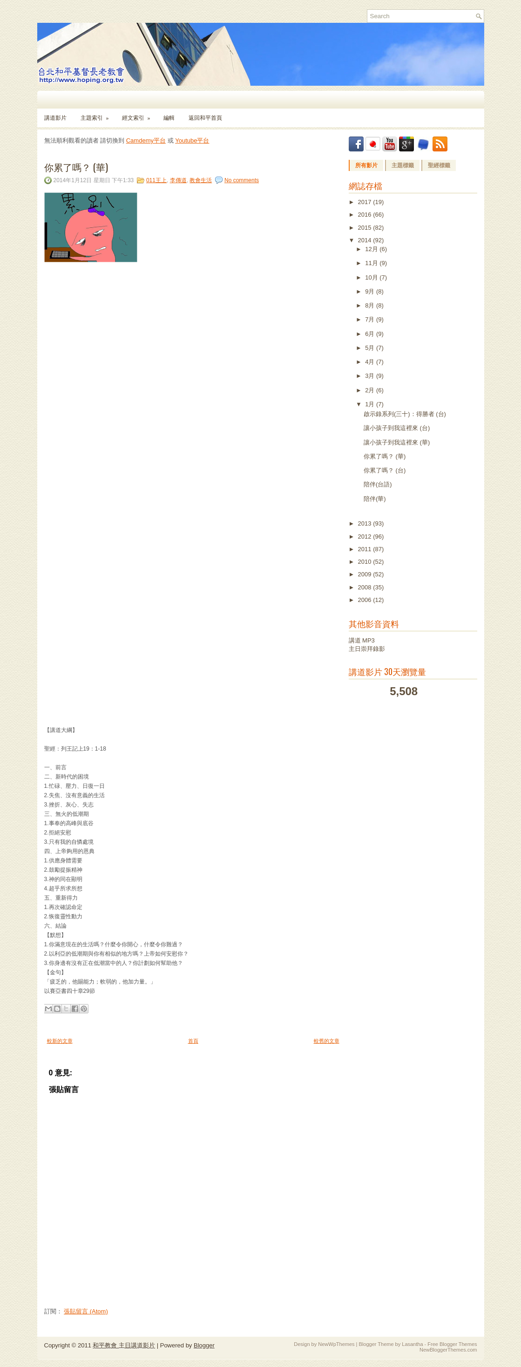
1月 (370, 404)
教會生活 (200, 180)
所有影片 (366, 165)
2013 (365, 523)
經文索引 (139, 115)
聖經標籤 (439, 165)
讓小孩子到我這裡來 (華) (397, 442)
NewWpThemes (336, 1344)
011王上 (156, 180)
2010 (365, 561)
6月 (370, 333)
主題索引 (98, 115)
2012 (365, 536)
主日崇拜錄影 (367, 648)
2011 (365, 549)
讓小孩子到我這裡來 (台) (397, 427)
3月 (370, 375)
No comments (241, 180)
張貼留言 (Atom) (86, 1311)
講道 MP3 (362, 640)
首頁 (193, 1041)
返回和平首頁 (205, 118)
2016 (365, 214)
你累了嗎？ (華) (76, 166)
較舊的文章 (326, 1041)
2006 (365, 599)
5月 (370, 347)
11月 (372, 263)
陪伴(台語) (378, 484)
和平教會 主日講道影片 (124, 1345)
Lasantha (412, 1344)
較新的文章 (60, 1041)
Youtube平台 (192, 140)
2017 (365, 201)
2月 (370, 390)
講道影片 (55, 118)
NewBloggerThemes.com (448, 1350)
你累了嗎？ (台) (385, 470)
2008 (365, 587)
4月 (370, 361)
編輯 (169, 118)
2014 (365, 240)
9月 (370, 291)
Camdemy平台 (146, 140)
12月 (372, 249)
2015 (365, 227)
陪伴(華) (375, 498)
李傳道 (178, 180)
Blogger (204, 1345)
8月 (370, 305)
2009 (365, 574)
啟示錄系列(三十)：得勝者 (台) (405, 413)
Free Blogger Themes (452, 1344)
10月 (372, 277)
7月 (370, 319)
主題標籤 (403, 165)
